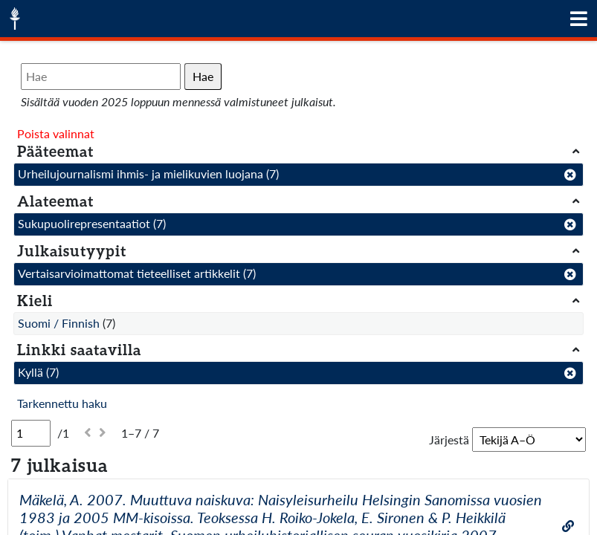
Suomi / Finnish (59, 323)
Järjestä (449, 439)
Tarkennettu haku (62, 403)
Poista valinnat (55, 133)
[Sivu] (31, 433)
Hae (203, 76)
